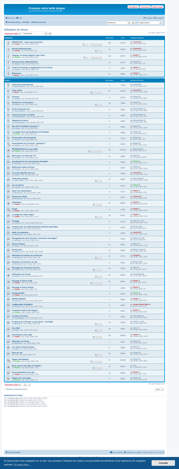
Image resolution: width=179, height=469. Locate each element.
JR (134, 365)
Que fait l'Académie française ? (25, 126)
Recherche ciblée (19, 197)
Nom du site (17, 353)
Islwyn (17, 246)
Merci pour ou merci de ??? (24, 156)
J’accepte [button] (163, 463)
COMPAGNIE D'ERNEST (22, 304)
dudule (135, 155)
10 (101, 45)
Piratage (15, 221)
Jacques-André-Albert (141, 304)
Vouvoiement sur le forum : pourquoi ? (29, 143)
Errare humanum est (21, 109)
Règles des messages (21, 378)
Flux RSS (16, 328)
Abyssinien (18, 343)
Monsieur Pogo (138, 249)
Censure (15, 97)
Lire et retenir (18, 185)
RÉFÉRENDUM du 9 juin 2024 (25, 149)
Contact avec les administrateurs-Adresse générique (35, 227)
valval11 (17, 175)
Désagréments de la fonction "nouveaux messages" (34, 238)
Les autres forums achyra (23, 347)
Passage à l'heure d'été (22, 281)
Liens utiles (17, 90)
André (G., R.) (19, 223)
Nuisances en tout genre (22, 102)
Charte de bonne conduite (23, 115)
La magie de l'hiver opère (23, 215)
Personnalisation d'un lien (23, 372)
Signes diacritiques (20, 359)
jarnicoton (18, 163)
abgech (135, 244)
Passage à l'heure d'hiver (23, 287)
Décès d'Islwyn (18, 244)
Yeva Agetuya (137, 274)
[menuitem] (19, 18)
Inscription (133, 7)
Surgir (14, 209)
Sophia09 (136, 84)
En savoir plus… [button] (22, 464)
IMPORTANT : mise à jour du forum (27, 42)
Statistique (16, 202)
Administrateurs (20, 86)
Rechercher (17, 250)
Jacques (17, 64)
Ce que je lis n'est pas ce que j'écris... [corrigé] (32, 322)
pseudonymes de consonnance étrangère (30, 161)
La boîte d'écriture (20, 316)
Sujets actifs (157, 7)
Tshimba (17, 157)
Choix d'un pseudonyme (22, 85)
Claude (17, 44)
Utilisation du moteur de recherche (27, 255)
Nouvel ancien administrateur (25, 62)
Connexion (145, 7)
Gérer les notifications (21, 191)
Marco (17, 75)
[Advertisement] (84, 428)
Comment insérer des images (25, 310)
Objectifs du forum (20, 120)
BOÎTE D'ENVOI (19, 299)
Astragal (136, 255)
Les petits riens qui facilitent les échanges (30, 132)
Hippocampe (137, 149)
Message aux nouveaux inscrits (26, 268)
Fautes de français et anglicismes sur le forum (32, 67)
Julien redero (19, 180)
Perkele (17, 57)
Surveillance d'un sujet (22, 335)
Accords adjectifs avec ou (23, 173)
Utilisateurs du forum (21, 274)
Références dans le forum (23, 167)
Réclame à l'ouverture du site (24, 262)
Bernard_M (18, 193)
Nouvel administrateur (21, 49)
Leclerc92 (136, 42)
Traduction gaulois (20, 179)
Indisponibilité (18, 293)
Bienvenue (16, 73)
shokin (17, 349)
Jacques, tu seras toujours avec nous (28, 55)
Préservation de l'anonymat (24, 138)
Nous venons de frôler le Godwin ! (27, 366)
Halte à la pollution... (21, 232)
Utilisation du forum (16, 29)
